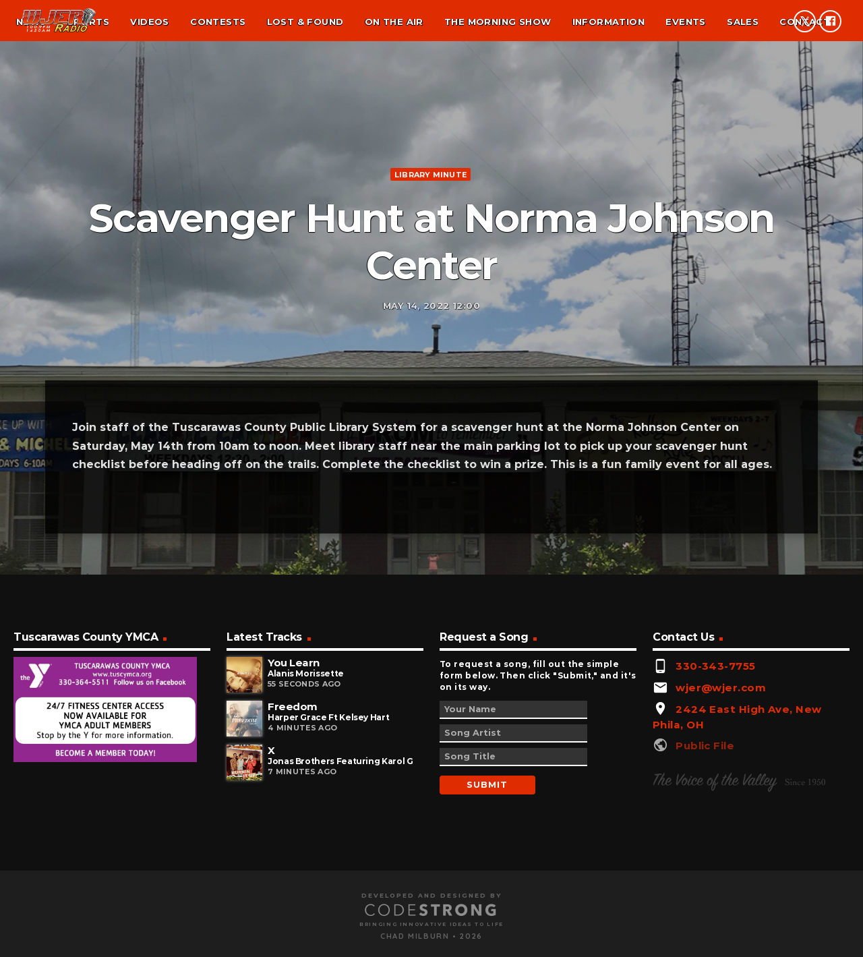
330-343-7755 (715, 815)
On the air (394, 21)
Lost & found (305, 21)
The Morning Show (497, 21)
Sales (742, 21)
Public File (705, 894)
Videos (149, 21)
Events (685, 21)
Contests (217, 21)
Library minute (430, 243)
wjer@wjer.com (721, 836)
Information (608, 21)
